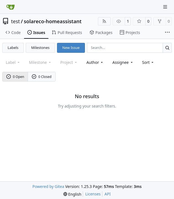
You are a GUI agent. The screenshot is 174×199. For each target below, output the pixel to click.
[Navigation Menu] (165, 6)
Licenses (93, 194)
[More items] (167, 33)
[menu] (148, 62)
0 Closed (42, 76)
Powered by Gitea (48, 186)
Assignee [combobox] (123, 62)
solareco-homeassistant (53, 21)
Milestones (40, 47)
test (15, 21)
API (108, 194)
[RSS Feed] (104, 21)
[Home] (10, 7)
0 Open (15, 76)
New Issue (71, 47)
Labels (13, 47)
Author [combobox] (95, 62)
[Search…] (167, 48)
